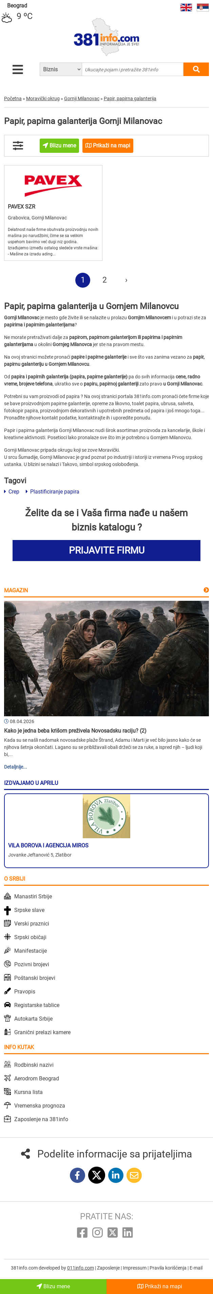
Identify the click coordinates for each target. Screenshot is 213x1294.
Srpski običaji (30, 937)
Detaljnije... (15, 767)
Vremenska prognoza (39, 1105)
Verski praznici (31, 923)
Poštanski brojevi (34, 978)
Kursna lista (28, 1092)
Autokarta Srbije (33, 1019)
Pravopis (24, 991)
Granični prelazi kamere (42, 1032)
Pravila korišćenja (169, 1268)
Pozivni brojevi (31, 964)
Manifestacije (30, 951)
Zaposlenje (109, 1268)
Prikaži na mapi (159, 1286)
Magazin (16, 590)
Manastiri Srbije (33, 896)
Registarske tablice (36, 1005)
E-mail (196, 1268)
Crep (11, 491)
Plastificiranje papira (52, 491)
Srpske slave (29, 910)
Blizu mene (53, 1286)
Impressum (135, 1268)
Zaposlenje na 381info (41, 1119)
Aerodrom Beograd (36, 1078)
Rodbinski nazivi (34, 1065)
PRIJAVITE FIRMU (106, 550)
